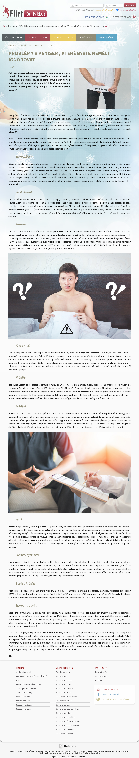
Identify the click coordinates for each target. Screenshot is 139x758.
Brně (75, 635)
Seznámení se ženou (24, 705)
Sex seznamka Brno (63, 692)
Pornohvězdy (106, 37)
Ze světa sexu (86, 37)
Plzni (89, 635)
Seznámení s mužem (24, 709)
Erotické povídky (37, 37)
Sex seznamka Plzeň (63, 684)
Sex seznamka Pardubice (65, 717)
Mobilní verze (70, 746)
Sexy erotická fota (23, 696)
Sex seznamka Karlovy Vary (66, 696)
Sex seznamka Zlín (63, 705)
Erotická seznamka (63, 672)
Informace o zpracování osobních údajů (31, 676)
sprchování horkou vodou (30, 395)
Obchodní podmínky (24, 672)
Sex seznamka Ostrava (64, 688)
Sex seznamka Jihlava (64, 701)
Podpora (98, 680)
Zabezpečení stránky (24, 692)
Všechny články (13, 37)
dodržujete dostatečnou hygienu (76, 122)
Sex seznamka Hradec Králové (67, 725)
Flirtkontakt (14, 45)
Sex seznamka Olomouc (65, 729)
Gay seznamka (101, 676)
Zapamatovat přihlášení (127, 10)
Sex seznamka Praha (64, 680)
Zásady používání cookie (26, 688)
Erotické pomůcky (63, 37)
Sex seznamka (61, 676)
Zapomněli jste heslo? (104, 10)
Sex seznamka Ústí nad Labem (67, 709)
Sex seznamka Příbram (64, 733)
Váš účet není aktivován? (84, 10)
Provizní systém (101, 672)
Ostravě (82, 635)
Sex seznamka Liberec (64, 713)
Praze (68, 635)
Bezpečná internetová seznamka (28, 684)
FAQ (17, 680)
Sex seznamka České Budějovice (68, 721)
